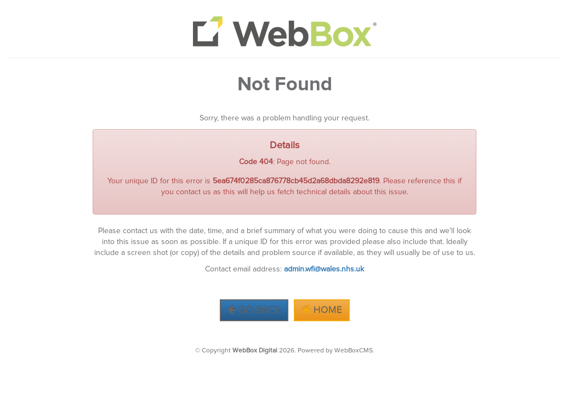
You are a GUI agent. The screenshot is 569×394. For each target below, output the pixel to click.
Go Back (254, 310)
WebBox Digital (254, 350)
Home (321, 310)
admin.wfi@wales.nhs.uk (324, 269)
